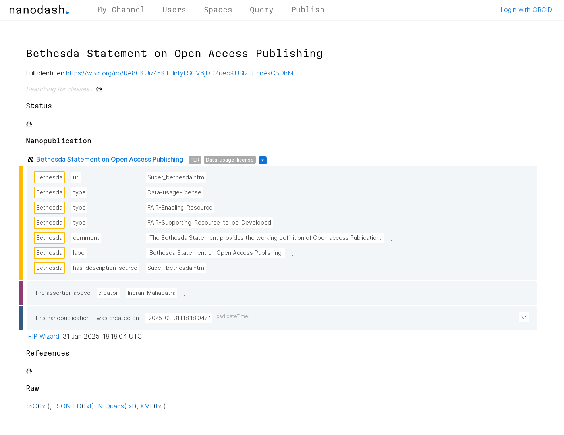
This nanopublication (62, 317)
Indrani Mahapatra (152, 292)
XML (146, 406)
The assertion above (63, 292)
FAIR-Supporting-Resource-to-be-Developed (209, 222)
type (79, 192)
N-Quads (111, 406)
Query (262, 9)
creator (108, 292)
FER (195, 160)
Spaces (218, 9)
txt (44, 406)
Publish (307, 9)
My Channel (121, 9)
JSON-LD (67, 406)
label (79, 252)
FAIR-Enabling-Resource (179, 207)
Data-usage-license (230, 160)
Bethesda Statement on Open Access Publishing (109, 159)
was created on (118, 317)
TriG (31, 406)
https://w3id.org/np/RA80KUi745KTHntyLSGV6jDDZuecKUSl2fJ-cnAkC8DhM (179, 73)
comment (86, 237)
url (76, 177)
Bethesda (49, 177)
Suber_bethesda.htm (175, 177)
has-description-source (105, 267)
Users (174, 9)
